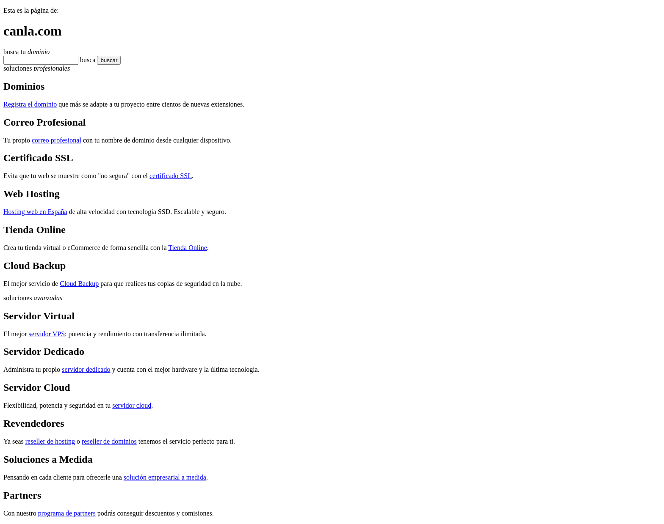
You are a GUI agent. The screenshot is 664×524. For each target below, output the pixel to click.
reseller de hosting (50, 441)
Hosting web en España (35, 211)
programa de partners (67, 513)
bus (84, 59)
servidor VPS (47, 333)
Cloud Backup (79, 283)
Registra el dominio (30, 104)
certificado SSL (170, 175)
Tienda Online (187, 247)
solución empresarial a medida (165, 477)
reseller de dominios (109, 441)
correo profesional (56, 140)
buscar (102, 60)
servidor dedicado (86, 369)
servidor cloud (131, 405)
